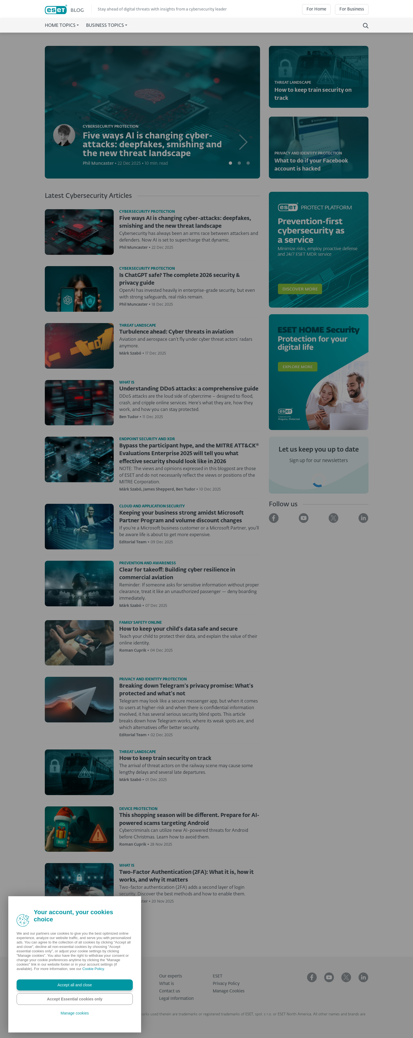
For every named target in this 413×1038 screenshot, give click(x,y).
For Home (316, 9)
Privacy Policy (226, 984)
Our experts (170, 976)
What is (166, 984)
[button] (244, 112)
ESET (217, 976)
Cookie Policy (93, 969)
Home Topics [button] (60, 25)
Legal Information (176, 999)
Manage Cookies (229, 991)
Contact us (169, 991)
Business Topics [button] (105, 25)
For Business (351, 9)
